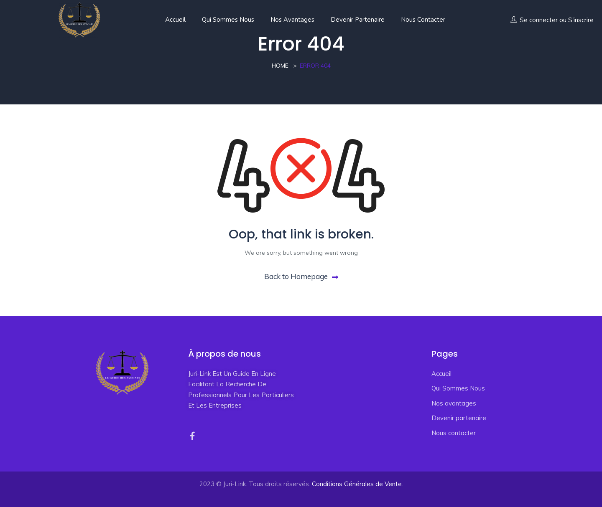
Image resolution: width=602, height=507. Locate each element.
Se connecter (539, 20)
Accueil (175, 19)
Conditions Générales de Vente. (357, 484)
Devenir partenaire (358, 19)
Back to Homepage (301, 276)
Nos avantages (292, 19)
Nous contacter (423, 19)
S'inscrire (581, 20)
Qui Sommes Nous (228, 19)
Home (280, 65)
